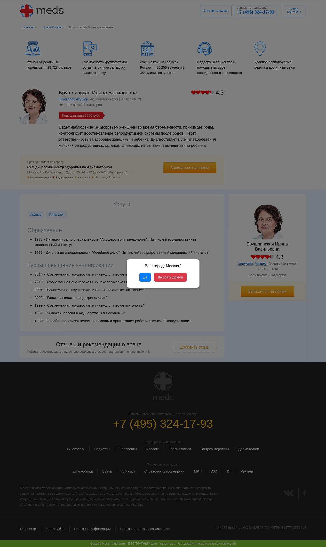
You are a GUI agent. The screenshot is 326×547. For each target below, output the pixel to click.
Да (145, 277)
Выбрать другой (170, 277)
